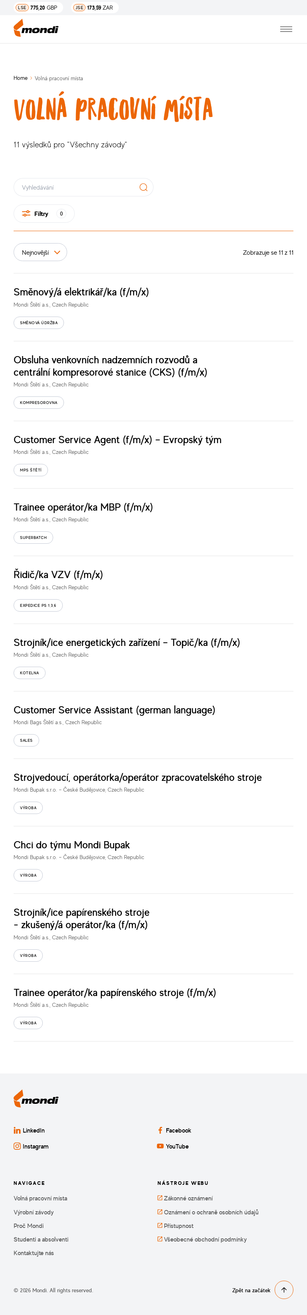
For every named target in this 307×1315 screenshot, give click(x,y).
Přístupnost (175, 1226)
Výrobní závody (34, 1212)
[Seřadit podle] (40, 252)
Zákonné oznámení (185, 1198)
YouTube (173, 1146)
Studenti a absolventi (41, 1239)
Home (21, 77)
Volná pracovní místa (40, 1198)
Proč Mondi (29, 1226)
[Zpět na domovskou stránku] (36, 29)
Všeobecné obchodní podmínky (202, 1239)
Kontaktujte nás (34, 1253)
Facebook (174, 1130)
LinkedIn (29, 1130)
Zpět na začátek (262, 1290)
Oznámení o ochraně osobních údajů (208, 1212)
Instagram (31, 1146)
